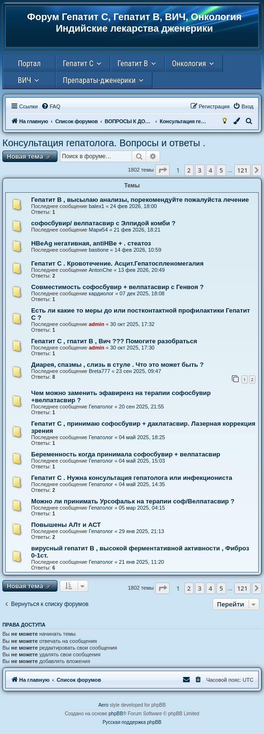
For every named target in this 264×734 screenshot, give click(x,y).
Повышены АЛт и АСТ (66, 524)
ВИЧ (24, 80)
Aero (103, 705)
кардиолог (101, 293)
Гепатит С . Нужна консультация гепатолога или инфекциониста (131, 477)
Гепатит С (78, 63)
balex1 (96, 206)
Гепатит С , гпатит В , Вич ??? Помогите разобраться (114, 341)
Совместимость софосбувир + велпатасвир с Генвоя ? (117, 287)
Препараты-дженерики (99, 80)
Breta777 (99, 371)
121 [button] (242, 170)
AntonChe (100, 270)
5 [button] (221, 170)
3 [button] (199, 170)
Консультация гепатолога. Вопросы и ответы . (104, 143)
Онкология (189, 63)
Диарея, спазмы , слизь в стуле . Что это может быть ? (117, 364)
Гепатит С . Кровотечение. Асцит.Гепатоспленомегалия (117, 263)
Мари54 (98, 230)
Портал (29, 63)
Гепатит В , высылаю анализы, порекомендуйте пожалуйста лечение (140, 199)
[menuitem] (50, 106)
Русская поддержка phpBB (132, 722)
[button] (162, 170)
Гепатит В (132, 63)
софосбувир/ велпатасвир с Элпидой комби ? (103, 223)
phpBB (116, 713)
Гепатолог (101, 406)
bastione (99, 250)
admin (96, 324)
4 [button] (210, 170)
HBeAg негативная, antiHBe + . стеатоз (91, 243)
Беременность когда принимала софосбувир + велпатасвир (125, 454)
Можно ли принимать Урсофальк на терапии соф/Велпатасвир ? (132, 501)
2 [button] (189, 170)
